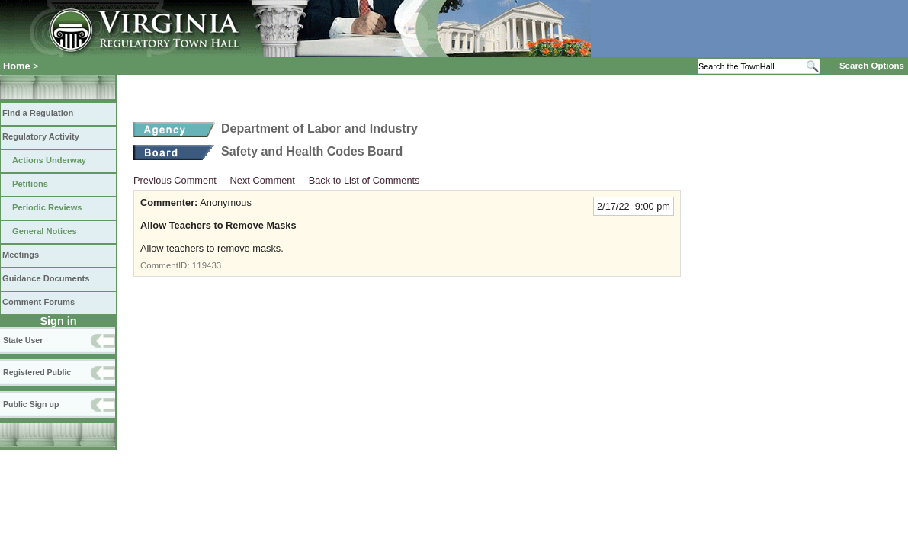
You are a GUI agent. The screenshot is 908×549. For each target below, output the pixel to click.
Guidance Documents (45, 278)
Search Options (871, 65)
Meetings (20, 254)
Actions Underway (49, 160)
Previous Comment (175, 180)
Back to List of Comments (364, 180)
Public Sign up (31, 404)
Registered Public (37, 372)
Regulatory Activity (40, 136)
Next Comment (262, 180)
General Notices (44, 231)
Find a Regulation (37, 112)
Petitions (30, 183)
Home (16, 66)
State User (23, 340)
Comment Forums (38, 302)
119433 (206, 265)
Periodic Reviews (47, 207)
